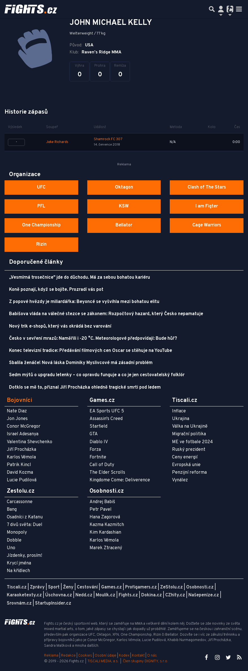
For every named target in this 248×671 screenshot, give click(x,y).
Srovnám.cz (19, 603)
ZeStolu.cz (171, 587)
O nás (152, 655)
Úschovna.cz (58, 595)
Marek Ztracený (106, 548)
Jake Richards (57, 142)
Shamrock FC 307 (108, 139)
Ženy (68, 587)
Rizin (41, 244)
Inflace (179, 411)
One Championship (41, 225)
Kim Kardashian (105, 532)
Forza (95, 450)
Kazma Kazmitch (107, 525)
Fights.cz (128, 595)
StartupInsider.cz (53, 603)
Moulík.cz (105, 595)
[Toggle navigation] (238, 9)
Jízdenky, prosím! (24, 556)
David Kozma (20, 472)
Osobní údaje (105, 655)
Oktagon (124, 187)
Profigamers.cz (141, 587)
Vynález (180, 480)
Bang (12, 509)
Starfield (98, 426)
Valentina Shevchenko (29, 442)
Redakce (68, 655)
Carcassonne (19, 502)
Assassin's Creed (106, 419)
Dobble (14, 540)
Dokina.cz (151, 595)
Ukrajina (180, 419)
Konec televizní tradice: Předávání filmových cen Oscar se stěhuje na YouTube (90, 351)
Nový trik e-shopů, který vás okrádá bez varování (60, 326)
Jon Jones (17, 419)
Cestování (87, 587)
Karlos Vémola (21, 457)
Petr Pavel (101, 509)
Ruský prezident (188, 450)
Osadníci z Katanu (25, 517)
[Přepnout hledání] (211, 9)
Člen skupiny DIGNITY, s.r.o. (145, 661)
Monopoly (17, 532)
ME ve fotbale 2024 (192, 442)
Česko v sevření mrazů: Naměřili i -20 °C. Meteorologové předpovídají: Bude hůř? (93, 338)
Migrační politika (189, 434)
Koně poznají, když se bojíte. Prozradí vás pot (56, 290)
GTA (94, 434)
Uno (11, 548)
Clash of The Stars (207, 187)
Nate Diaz (17, 411)
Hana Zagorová (105, 517)
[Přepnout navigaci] (220, 9)
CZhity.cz (175, 595)
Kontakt (138, 655)
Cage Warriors (206, 225)
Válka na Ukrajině (190, 426)
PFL (41, 206)
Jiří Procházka (21, 450)
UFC (41, 187)
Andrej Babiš (102, 502)
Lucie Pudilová (21, 480)
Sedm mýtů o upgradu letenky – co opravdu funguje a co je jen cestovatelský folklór (96, 375)
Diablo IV (99, 442)
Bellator (124, 225)
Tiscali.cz (17, 587)
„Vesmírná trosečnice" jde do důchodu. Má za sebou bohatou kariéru (79, 277)
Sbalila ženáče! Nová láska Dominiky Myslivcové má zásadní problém (81, 363)
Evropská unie (186, 465)
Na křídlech (18, 571)
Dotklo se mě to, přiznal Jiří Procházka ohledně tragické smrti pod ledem (85, 387)
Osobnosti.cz (200, 587)
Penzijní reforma (189, 472)
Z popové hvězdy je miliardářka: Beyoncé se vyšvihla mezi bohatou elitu (84, 302)
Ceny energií (184, 457)
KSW (124, 206)
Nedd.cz (83, 595)
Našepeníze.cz (203, 595)
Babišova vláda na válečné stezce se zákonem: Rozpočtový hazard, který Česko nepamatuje (106, 314)
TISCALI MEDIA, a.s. (103, 661)
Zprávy (37, 587)
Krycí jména (19, 563)
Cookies (85, 655)
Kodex (124, 655)
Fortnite (98, 457)
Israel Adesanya (22, 434)
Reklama (51, 655)
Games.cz (111, 587)
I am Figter (206, 206)
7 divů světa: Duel (24, 525)
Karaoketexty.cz (24, 595)
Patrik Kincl (19, 465)
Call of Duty (102, 465)
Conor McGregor (23, 426)
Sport (54, 587)
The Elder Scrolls (107, 472)
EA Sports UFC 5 (107, 411)
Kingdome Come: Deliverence (120, 480)
